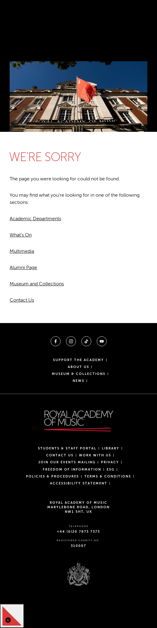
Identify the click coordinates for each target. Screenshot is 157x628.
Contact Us (22, 300)
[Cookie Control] (12, 616)
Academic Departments (35, 218)
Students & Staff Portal (67, 448)
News (78, 381)
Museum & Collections (78, 374)
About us (78, 367)
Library (110, 448)
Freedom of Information (72, 469)
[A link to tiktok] (86, 341)
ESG (111, 469)
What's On (21, 235)
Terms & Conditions (107, 476)
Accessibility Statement (78, 483)
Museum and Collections (37, 284)
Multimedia (22, 251)
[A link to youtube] (102, 341)
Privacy (110, 462)
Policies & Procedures (52, 476)
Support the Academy (78, 360)
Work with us (95, 455)
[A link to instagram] (71, 341)
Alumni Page (23, 267)
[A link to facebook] (56, 341)
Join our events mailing (67, 462)
